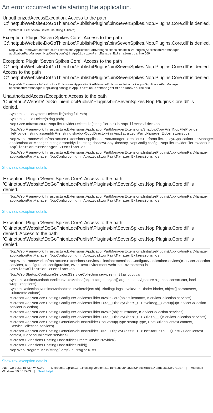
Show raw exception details (24, 167)
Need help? (46, 371)
